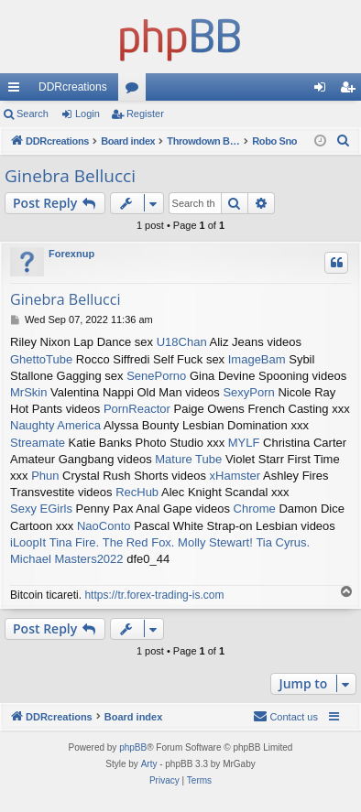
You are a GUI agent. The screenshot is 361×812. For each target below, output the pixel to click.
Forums (136, 91)
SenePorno (156, 376)
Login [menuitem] (324, 91)
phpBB (133, 747)
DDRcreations (72, 87)
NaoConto (104, 526)
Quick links (17, 91)
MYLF (244, 442)
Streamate (37, 442)
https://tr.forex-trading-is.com (154, 595)
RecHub (137, 492)
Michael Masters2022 (67, 559)
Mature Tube (188, 459)
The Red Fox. (139, 542)
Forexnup (71, 253)
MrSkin (28, 392)
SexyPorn (248, 392)
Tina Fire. (74, 542)
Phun (45, 475)
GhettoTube (41, 359)
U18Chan (182, 342)
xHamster (235, 475)
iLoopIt (28, 542)
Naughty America (55, 425)
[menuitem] (343, 141)
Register (145, 113)
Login (87, 113)
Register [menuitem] (351, 91)
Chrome (255, 508)
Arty (149, 764)
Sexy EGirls (41, 508)
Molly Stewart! (215, 542)
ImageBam (257, 359)
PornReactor (137, 409)
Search (32, 113)
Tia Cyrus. (283, 542)
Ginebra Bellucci (70, 176)
